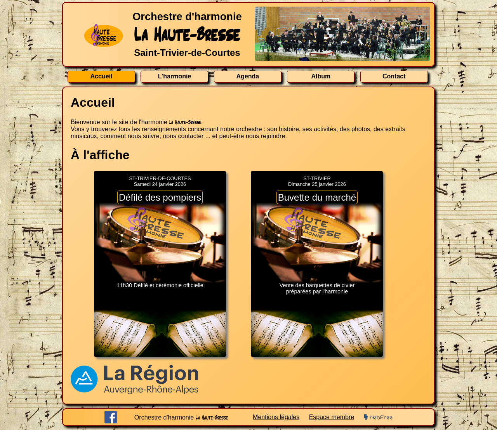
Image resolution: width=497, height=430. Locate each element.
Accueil (101, 76)
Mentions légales (276, 417)
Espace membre (332, 417)
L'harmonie (174, 76)
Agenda (247, 76)
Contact (394, 76)
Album (320, 76)
